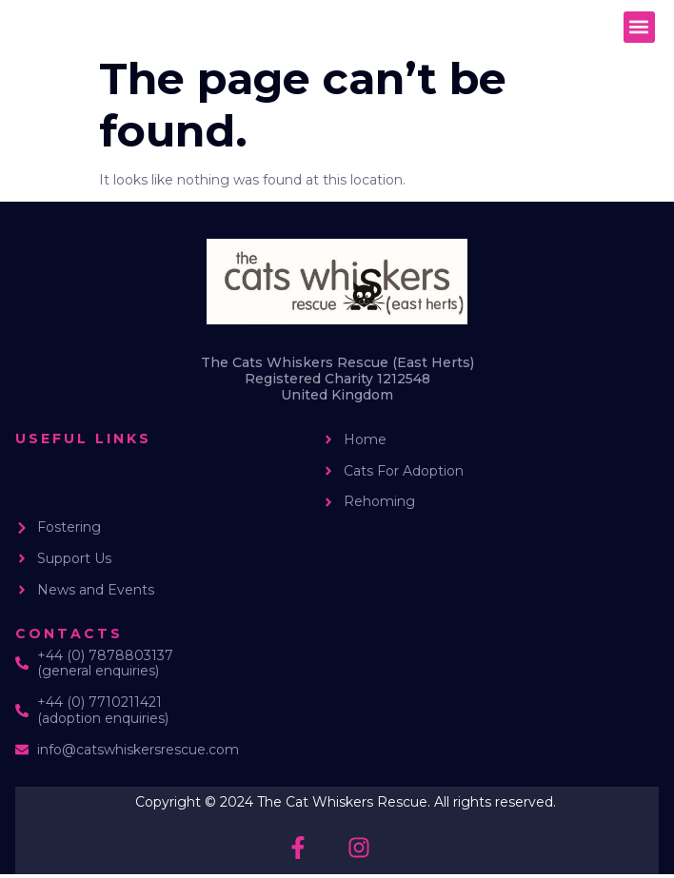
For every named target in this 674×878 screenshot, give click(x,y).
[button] (639, 27)
